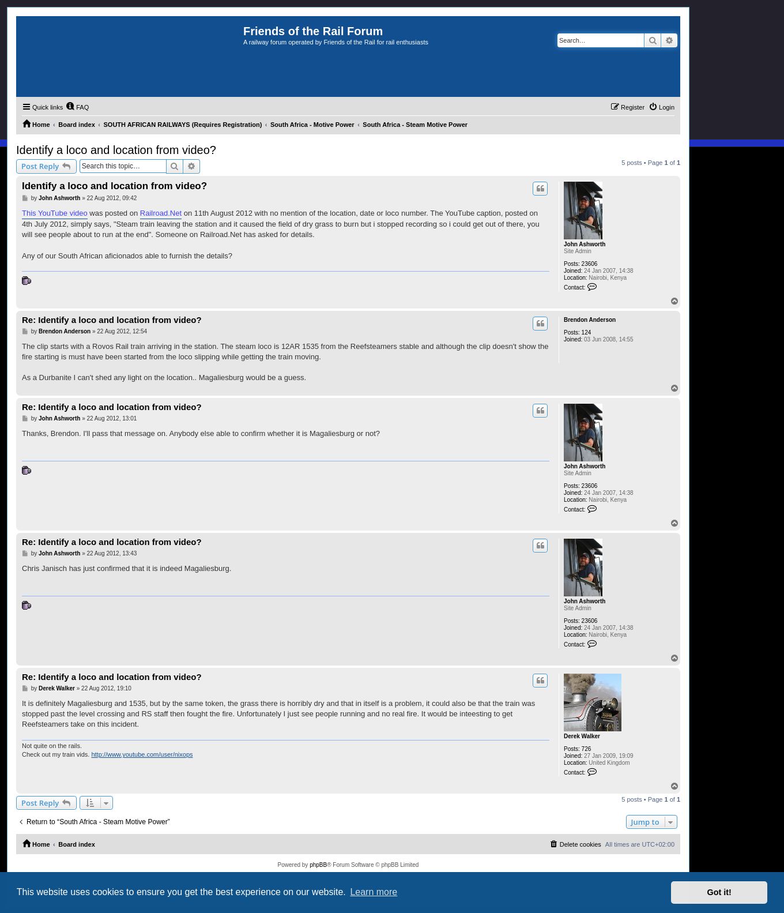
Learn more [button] (373, 892)
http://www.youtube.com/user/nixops (142, 754)
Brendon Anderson (590, 320)
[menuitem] (77, 107)
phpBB (318, 865)
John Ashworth (584, 244)
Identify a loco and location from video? (116, 150)
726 (586, 749)
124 (586, 332)
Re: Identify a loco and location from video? (112, 320)
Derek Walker (582, 736)
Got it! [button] (719, 892)
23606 (590, 264)
